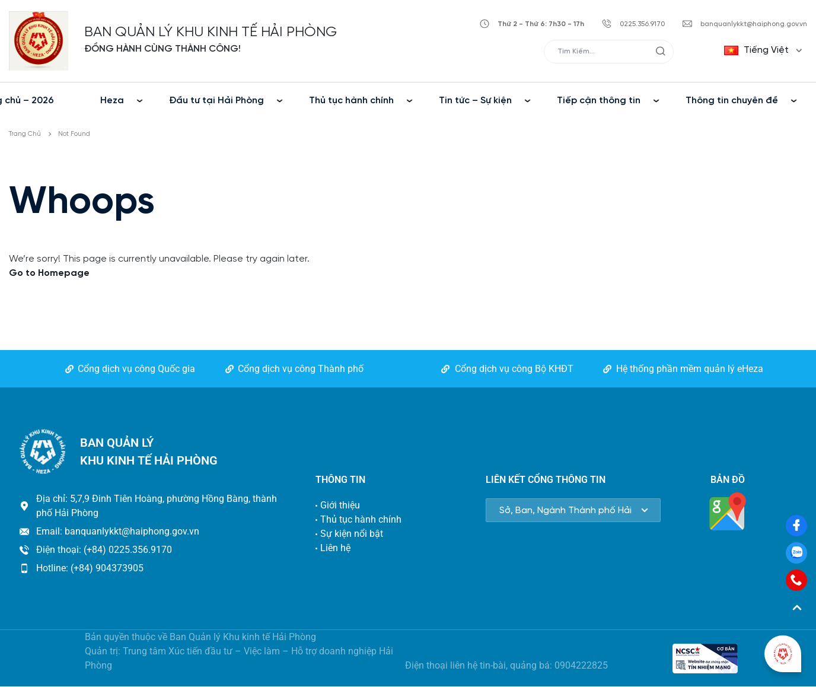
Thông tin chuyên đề (732, 101)
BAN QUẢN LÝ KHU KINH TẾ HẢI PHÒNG (210, 32)
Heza (112, 101)
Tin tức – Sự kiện (475, 101)
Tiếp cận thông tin (598, 101)
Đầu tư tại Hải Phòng (216, 101)
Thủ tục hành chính (351, 101)
